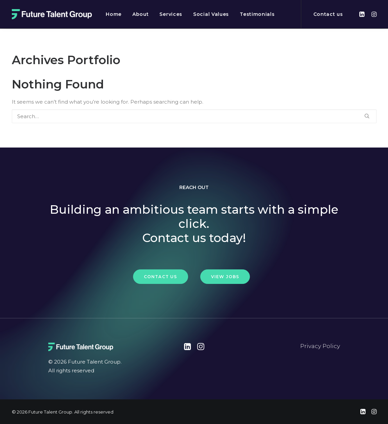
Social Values (211, 14)
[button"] (187, 348)
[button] (362, 14)
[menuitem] (113, 14)
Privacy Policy (320, 346)
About (140, 14)
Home (114, 14)
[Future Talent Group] (52, 14)
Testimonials (257, 14)
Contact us (328, 14)
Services (170, 14)
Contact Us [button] (160, 276)
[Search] (194, 116)
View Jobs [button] (225, 276)
